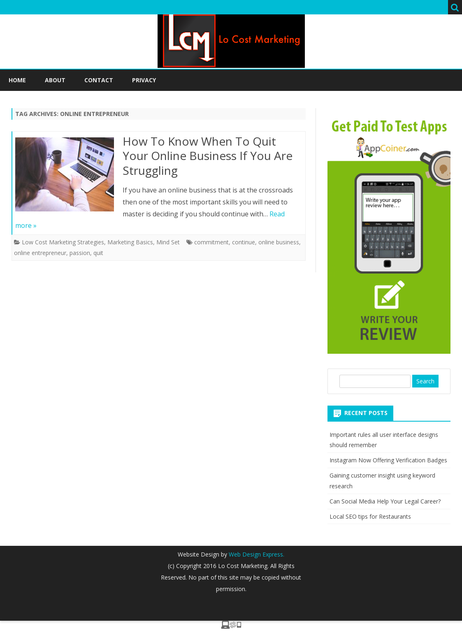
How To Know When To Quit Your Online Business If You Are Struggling (208, 156)
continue (243, 242)
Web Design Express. (255, 554)
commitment (211, 242)
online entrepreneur (40, 253)
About (55, 80)
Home (17, 80)
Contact (98, 80)
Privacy (144, 80)
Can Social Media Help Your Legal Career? (385, 501)
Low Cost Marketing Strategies (63, 242)
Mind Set (168, 242)
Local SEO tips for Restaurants (370, 516)
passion (80, 253)
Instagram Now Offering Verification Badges (388, 460)
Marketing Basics (130, 242)
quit (98, 253)
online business (278, 242)
